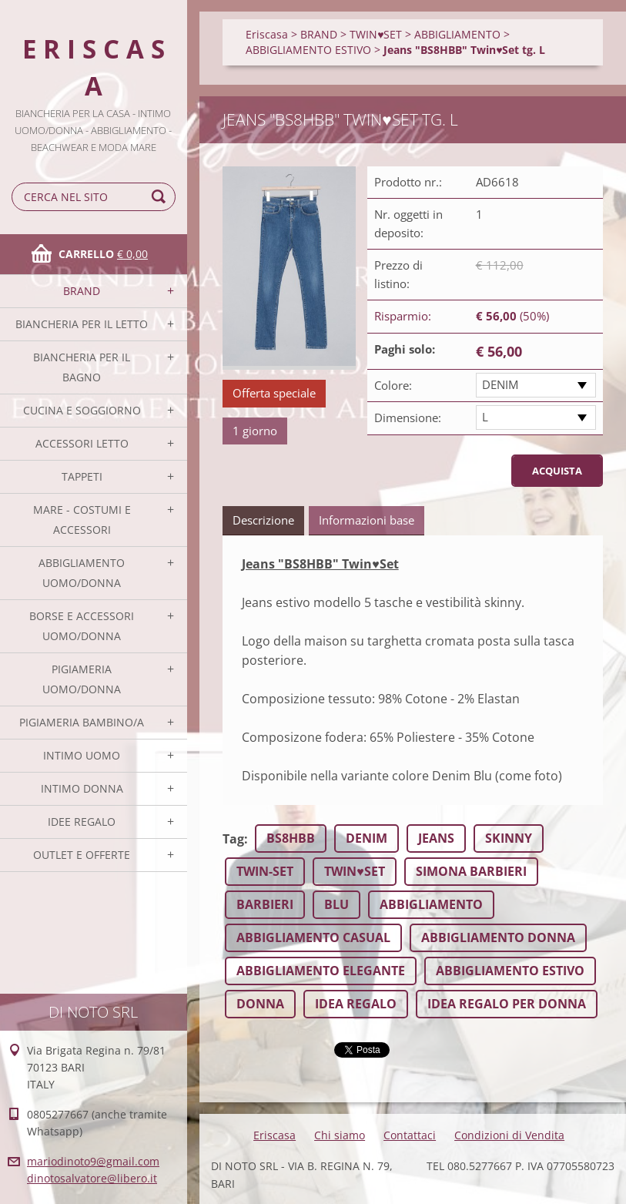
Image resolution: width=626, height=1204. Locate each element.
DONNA (260, 1003)
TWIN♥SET (376, 34)
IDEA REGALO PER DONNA (506, 1003)
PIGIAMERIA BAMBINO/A (81, 722)
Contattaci (409, 1135)
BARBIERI (264, 904)
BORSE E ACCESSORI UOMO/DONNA (81, 626)
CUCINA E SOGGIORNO (82, 410)
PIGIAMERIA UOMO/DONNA (81, 679)
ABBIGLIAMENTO (457, 34)
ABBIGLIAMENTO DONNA (498, 937)
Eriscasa (267, 34)
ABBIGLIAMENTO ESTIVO (308, 49)
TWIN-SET (264, 871)
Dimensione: (407, 417)
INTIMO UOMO (81, 755)
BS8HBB (290, 838)
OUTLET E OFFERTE (81, 854)
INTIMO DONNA (82, 788)
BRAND (81, 290)
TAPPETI (82, 476)
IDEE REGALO (81, 821)
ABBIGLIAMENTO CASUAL (313, 937)
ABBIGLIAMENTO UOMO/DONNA (81, 572)
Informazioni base (366, 520)
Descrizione (263, 520)
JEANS (436, 838)
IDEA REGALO (356, 1003)
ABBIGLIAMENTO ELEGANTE (320, 970)
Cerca (161, 196)
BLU (336, 904)
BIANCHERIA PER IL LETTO (81, 324)
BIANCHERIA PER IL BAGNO (81, 367)
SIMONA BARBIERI (471, 871)
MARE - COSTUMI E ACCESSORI (82, 519)
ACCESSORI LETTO (82, 443)
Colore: (393, 385)
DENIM (500, 384)
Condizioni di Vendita (509, 1135)
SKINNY (508, 838)
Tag (233, 838)
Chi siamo (339, 1135)
